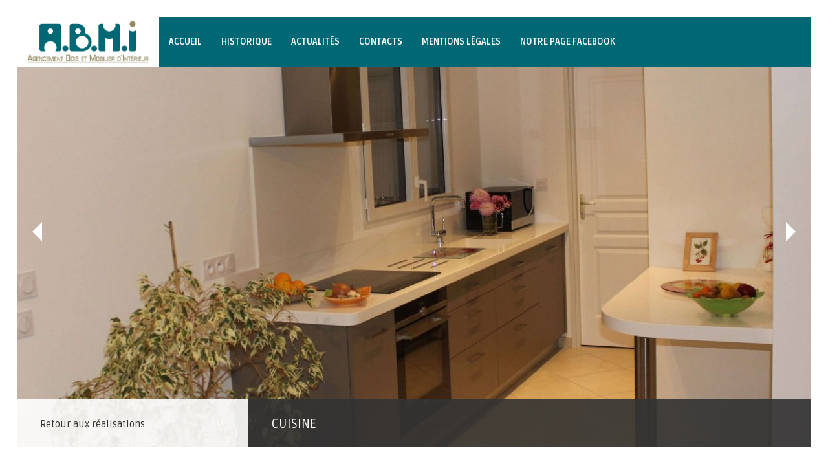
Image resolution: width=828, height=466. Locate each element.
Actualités (315, 41)
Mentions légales (461, 41)
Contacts (380, 41)
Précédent (37, 231)
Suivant (791, 231)
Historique (246, 41)
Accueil (185, 41)
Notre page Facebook (567, 41)
